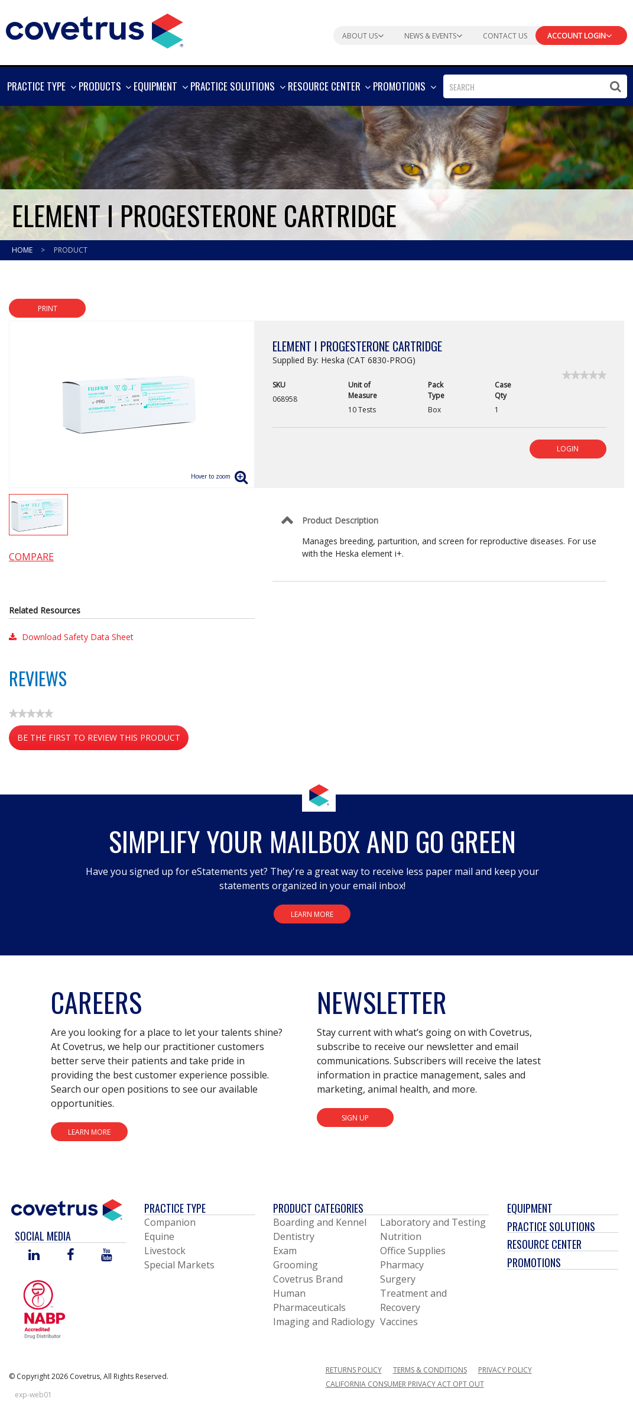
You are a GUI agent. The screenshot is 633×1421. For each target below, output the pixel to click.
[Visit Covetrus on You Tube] (106, 1255)
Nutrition (400, 1236)
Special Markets (179, 1264)
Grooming (295, 1264)
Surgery (397, 1279)
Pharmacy (402, 1264)
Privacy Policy (505, 1370)
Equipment (530, 1208)
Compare (31, 556)
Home (23, 250)
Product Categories (318, 1208)
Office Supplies (413, 1250)
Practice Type (175, 1208)
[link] (584, 375)
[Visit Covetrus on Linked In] (34, 1255)
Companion (170, 1222)
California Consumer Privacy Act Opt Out (405, 1384)
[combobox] (535, 86)
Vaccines (399, 1321)
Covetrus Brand (308, 1279)
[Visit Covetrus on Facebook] (70, 1255)
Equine (159, 1236)
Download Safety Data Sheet (71, 636)
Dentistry (293, 1236)
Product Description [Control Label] (340, 520)
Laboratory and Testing (433, 1222)
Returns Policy (354, 1370)
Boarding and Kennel (319, 1222)
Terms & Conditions (430, 1370)
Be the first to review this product (103, 739)
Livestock (165, 1250)
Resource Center (544, 1244)
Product (70, 250)
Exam (285, 1250)
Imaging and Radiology (324, 1321)
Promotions (534, 1262)
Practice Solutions (551, 1226)
